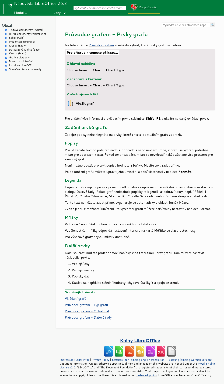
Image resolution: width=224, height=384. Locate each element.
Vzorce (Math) (17, 53)
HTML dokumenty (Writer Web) (28, 34)
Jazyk (58, 12)
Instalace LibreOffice (21, 65)
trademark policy (146, 375)
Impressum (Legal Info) (74, 360)
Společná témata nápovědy (25, 69)
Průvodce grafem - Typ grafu (86, 304)
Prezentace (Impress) (22, 42)
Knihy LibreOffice (140, 340)
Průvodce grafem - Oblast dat (87, 311)
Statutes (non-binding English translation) (138, 360)
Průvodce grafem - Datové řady (88, 317)
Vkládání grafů (75, 298)
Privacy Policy (100, 360)
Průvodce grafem (101, 45)
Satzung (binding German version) (190, 360)
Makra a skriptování (21, 61)
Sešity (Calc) (16, 38)
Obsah (7, 25)
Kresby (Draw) (18, 45)
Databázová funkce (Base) (25, 49)
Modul (19, 12)
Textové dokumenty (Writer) (26, 30)
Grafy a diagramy (19, 57)
